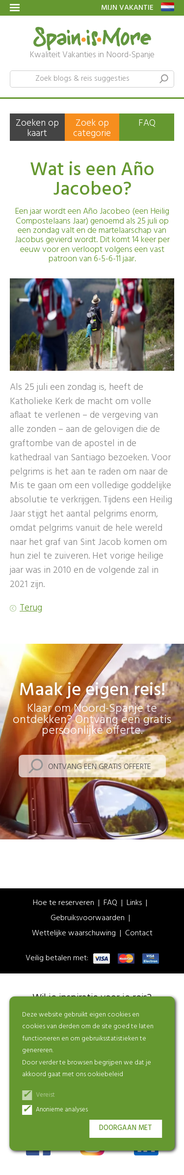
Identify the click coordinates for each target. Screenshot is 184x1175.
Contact (139, 933)
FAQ (147, 123)
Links (134, 903)
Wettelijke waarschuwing (74, 933)
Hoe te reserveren (63, 903)
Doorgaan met (125, 1128)
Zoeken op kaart (37, 128)
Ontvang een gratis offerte (99, 767)
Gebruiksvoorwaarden (88, 918)
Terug (31, 608)
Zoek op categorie (92, 128)
